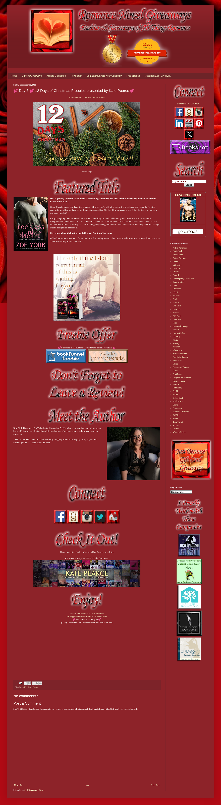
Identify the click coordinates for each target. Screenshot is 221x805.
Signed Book (178, 398)
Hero (175, 323)
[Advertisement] (86, 647)
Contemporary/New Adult (183, 278)
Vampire (176, 425)
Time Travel (178, 422)
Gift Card (177, 316)
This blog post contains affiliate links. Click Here (87, 613)
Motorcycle (177, 350)
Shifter (175, 394)
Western (176, 428)
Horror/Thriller (179, 333)
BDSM (176, 261)
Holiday (176, 330)
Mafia (175, 340)
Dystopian (177, 289)
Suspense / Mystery (181, 412)
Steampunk (177, 408)
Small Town (178, 401)
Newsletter (76, 75)
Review (176, 384)
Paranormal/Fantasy (181, 367)
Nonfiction (177, 360)
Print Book (177, 374)
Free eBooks (133, 75)
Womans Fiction (179, 432)
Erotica (176, 302)
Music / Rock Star (180, 353)
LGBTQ (176, 336)
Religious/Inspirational (182, 377)
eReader (176, 295)
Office (175, 364)
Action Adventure (180, 248)
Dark (175, 285)
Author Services (179, 258)
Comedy (176, 275)
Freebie (176, 312)
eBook (175, 292)
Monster (176, 347)
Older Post (155, 785)
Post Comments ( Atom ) (34, 790)
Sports (175, 405)
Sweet (175, 418)
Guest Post (177, 319)
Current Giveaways (32, 75)
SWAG (176, 415)
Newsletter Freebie (31, 687)
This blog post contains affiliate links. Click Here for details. (86, 97)
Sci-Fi (175, 391)
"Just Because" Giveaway (158, 75)
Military (176, 343)
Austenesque (178, 255)
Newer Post (19, 785)
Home (14, 75)
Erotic (175, 299)
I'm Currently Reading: (188, 194)
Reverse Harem (179, 381)
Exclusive (177, 306)
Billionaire (177, 265)
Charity (176, 271)
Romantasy (177, 388)
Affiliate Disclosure (56, 75)
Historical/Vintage (180, 326)
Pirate (175, 371)
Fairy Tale (177, 309)
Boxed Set (177, 268)
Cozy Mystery (178, 282)
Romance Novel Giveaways (188, 104)
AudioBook (177, 251)
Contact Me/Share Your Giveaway (104, 75)
